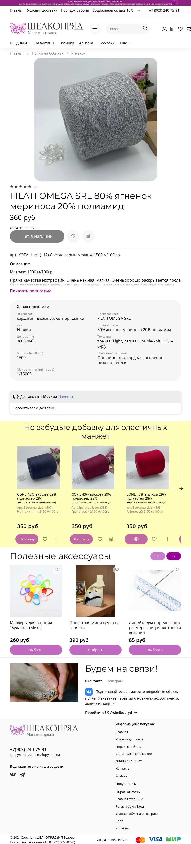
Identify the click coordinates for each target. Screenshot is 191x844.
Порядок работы (75, 10)
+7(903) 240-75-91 (28, 748)
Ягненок (78, 53)
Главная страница (129, 798)
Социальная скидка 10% (112, 10)
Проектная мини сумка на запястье (94, 621)
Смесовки (106, 43)
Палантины (44, 43)
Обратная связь (128, 790)
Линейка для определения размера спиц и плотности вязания (155, 624)
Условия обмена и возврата (137, 812)
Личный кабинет (129, 759)
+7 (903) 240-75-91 (164, 10)
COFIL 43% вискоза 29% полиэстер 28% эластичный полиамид (33, 502)
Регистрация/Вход (130, 805)
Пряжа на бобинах (47, 53)
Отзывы (122, 774)
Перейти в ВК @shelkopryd (111, 710)
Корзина (122, 826)
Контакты (123, 767)
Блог (119, 819)
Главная (17, 10)
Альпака (86, 43)
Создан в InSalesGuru (113, 838)
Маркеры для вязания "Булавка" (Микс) (31, 621)
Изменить (66, 396)
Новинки (66, 43)
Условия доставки (42, 10)
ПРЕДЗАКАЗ (19, 43)
